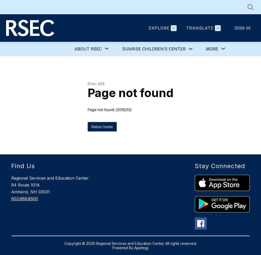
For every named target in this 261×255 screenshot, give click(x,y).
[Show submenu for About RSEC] (88, 49)
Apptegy (141, 248)
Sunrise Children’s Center (154, 48)
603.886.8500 (24, 198)
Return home (102, 127)
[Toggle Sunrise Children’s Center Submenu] (191, 49)
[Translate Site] (203, 28)
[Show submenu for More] (212, 49)
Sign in (242, 28)
